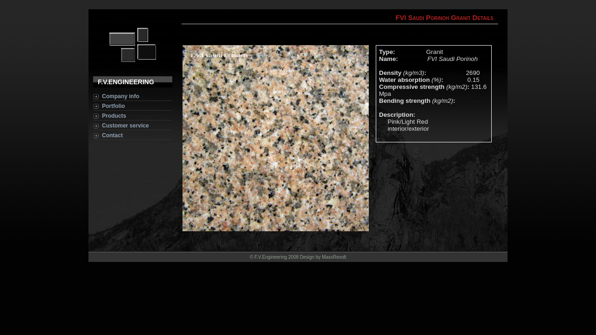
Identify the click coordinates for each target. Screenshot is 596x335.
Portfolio (113, 106)
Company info (120, 96)
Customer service (125, 125)
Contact (112, 135)
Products (114, 116)
